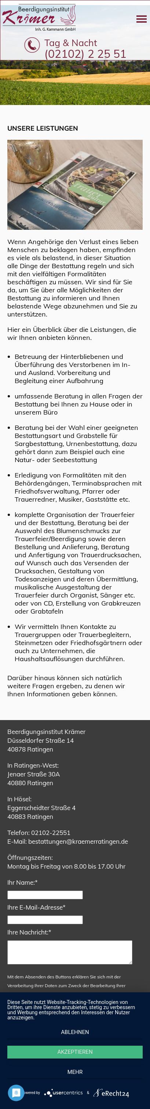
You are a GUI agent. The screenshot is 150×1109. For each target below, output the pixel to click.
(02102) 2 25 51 (85, 53)
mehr (75, 1072)
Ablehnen (75, 1032)
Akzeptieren (74, 1052)
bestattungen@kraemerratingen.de (78, 841)
